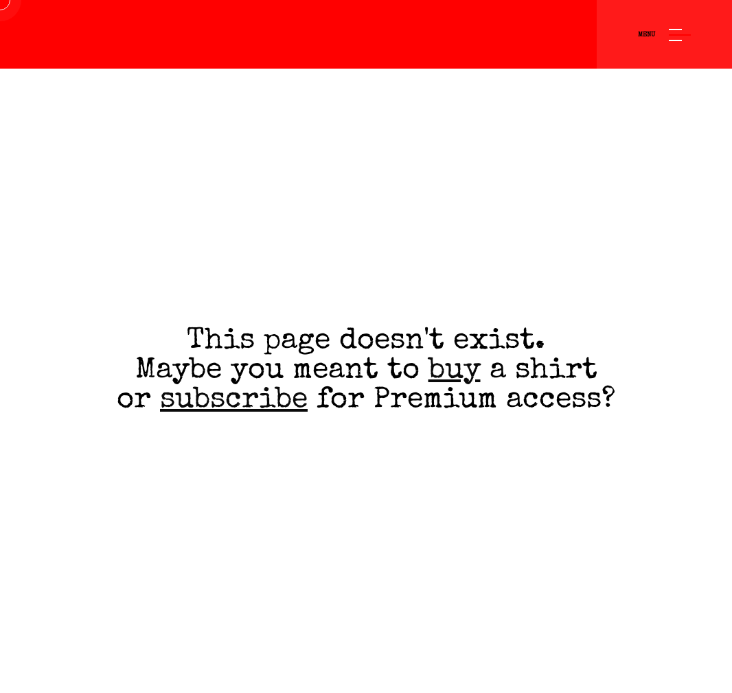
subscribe (234, 401)
